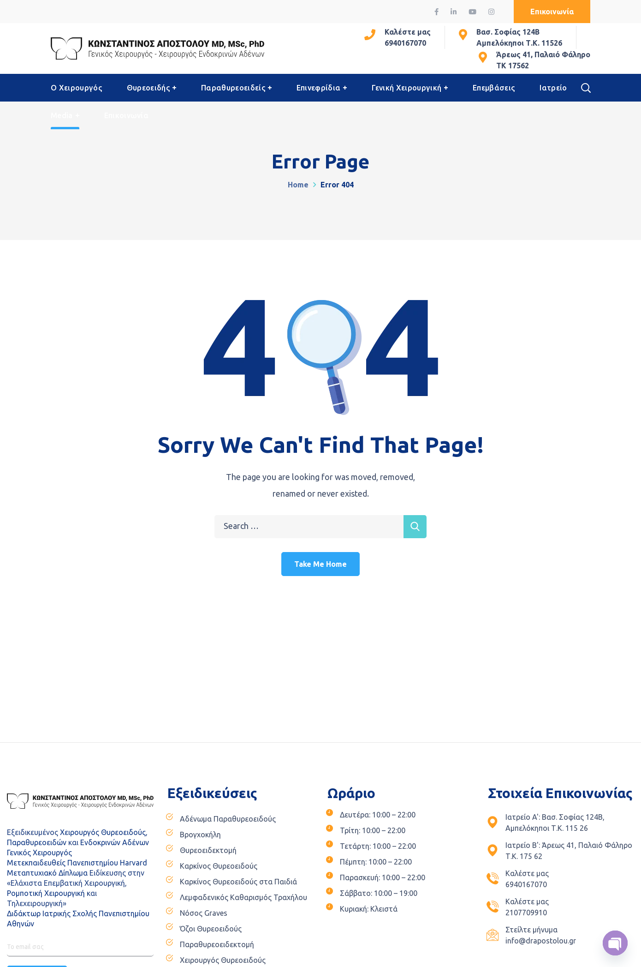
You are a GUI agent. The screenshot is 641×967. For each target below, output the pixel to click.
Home (298, 184)
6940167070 (405, 43)
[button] (552, 11)
